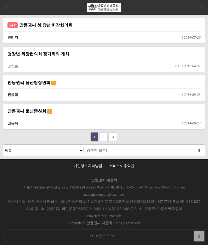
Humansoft (113, 216)
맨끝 (112, 136)
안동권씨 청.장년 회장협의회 (39, 25)
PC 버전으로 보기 (104, 236)
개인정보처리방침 (88, 166)
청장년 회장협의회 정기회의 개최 (38, 54)
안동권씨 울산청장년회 (31, 82)
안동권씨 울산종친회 (29, 111)
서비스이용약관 (121, 166)
